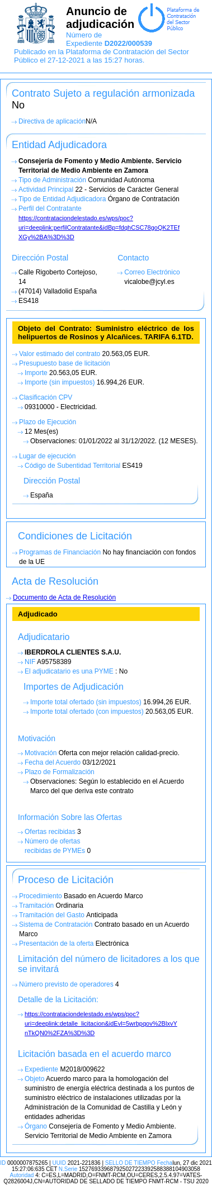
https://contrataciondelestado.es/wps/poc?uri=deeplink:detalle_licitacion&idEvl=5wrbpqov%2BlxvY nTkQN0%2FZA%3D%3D (101, 1023)
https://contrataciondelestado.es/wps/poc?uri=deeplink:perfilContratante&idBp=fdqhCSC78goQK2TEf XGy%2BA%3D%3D (99, 227)
